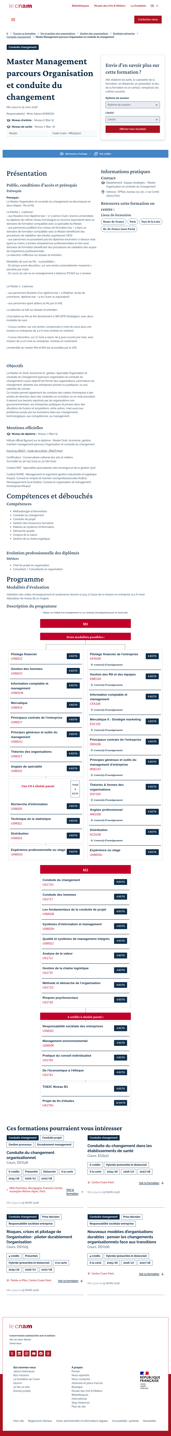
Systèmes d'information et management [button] (72, 924)
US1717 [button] (48, 899)
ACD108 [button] (95, 834)
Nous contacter (81, 1379)
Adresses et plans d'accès (87, 1382)
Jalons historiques (24, 1371)
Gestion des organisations (94, 33)
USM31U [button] (17, 741)
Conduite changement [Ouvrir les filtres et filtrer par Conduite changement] (23, 47)
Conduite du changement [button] (61, 880)
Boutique (77, 1386)
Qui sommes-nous (24, 1367)
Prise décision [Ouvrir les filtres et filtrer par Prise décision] (51, 1216)
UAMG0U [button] (96, 854)
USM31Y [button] (16, 722)
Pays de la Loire (150, 221)
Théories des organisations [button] (31, 751)
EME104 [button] (95, 679)
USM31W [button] (17, 693)
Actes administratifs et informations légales (82, 1420)
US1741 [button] (48, 1075)
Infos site (18, 1420)
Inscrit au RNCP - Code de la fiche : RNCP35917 (35, 450)
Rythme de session (117, 98)
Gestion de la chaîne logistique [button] (66, 968)
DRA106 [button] (95, 744)
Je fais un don (21, 1386)
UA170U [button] (48, 1105)
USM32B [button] (48, 914)
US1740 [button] (48, 1060)
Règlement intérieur (40, 1420)
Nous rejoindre (80, 1375)
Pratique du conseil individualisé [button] (67, 1055)
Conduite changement (19, 37)
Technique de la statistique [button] (31, 819)
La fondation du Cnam (26, 1379)
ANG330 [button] (95, 814)
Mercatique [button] (19, 703)
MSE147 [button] (95, 769)
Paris (133, 221)
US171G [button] (48, 987)
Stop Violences (81, 1402)
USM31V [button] (16, 673)
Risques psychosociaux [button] (60, 997)
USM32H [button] (48, 928)
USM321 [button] (16, 823)
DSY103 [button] (95, 794)
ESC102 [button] (95, 724)
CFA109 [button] (95, 703)
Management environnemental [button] (65, 1041)
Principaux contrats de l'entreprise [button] (36, 717)
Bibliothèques (80, 1394)
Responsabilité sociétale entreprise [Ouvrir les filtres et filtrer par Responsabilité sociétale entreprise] (31, 1223)
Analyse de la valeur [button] (58, 953)
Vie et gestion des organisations (57, 33)
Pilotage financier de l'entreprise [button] (114, 654)
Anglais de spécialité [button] (26, 766)
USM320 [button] (16, 808)
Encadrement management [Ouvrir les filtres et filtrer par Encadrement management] (54, 1144)
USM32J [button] (48, 943)
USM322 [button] (16, 771)
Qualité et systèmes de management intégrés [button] (76, 939)
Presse (76, 1371)
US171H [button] (48, 884)
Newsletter (149, 1420)
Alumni (17, 1382)
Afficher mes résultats (132, 129)
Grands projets (22, 1390)
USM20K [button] (48, 1045)
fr (7, 33)
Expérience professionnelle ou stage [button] (38, 850)
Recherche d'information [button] (29, 804)
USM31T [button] (16, 756)
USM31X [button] (16, 707)
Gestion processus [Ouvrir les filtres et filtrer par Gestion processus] (20, 1144)
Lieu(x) (110, 112)
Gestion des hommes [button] (27, 669)
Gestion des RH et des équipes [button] (113, 674)
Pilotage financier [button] (24, 654)
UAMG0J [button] (17, 854)
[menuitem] (80, 5)
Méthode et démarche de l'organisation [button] (72, 983)
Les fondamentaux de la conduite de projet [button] (74, 909)
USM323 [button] (16, 838)
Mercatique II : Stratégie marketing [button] (115, 719)
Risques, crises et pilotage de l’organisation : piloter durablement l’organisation (39, 1236)
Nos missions (21, 1375)
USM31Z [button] (16, 658)
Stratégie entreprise (124, 33)
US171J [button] (48, 958)
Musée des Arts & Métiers (87, 1390)
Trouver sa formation (24, 33)
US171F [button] (48, 972)
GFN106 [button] (95, 658)
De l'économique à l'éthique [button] (63, 1070)
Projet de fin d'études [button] (58, 1101)
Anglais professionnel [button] (106, 809)
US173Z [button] (48, 1002)
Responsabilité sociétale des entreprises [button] (73, 1026)
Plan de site (79, 1406)
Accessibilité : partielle (125, 1420)
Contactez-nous (148, 19)
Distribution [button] (20, 833)
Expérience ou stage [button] (105, 850)
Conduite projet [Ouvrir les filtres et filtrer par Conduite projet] (52, 1137)
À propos (77, 1367)
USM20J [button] (48, 1030)
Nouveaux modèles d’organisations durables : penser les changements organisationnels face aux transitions (121, 1236)
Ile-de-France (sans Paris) (119, 229)
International (79, 1398)
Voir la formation (72, 1191)
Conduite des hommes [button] (59, 894)
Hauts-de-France (113, 221)
